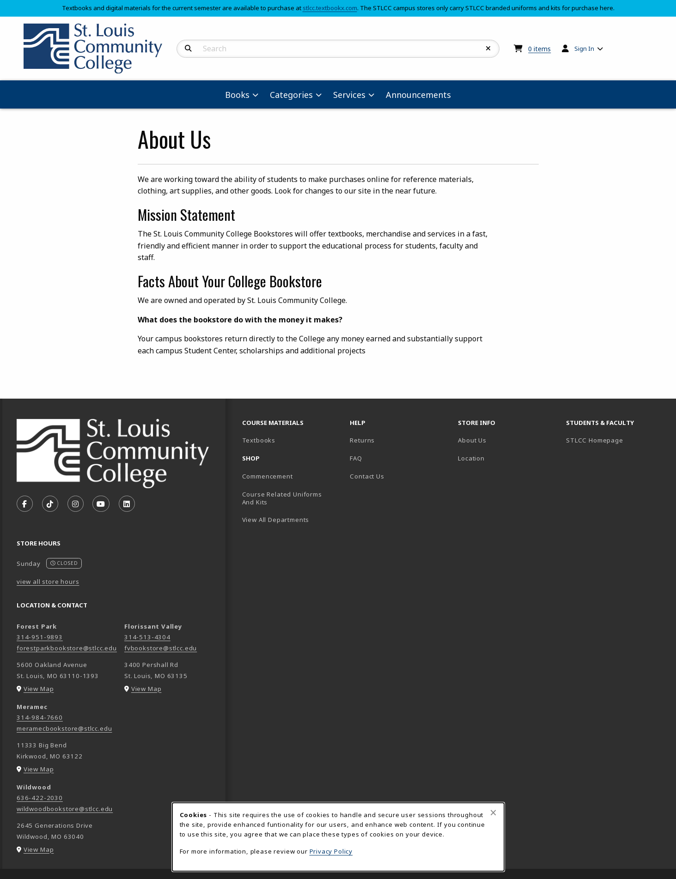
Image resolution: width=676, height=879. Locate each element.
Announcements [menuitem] (418, 94)
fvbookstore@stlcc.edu (160, 648)
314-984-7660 (40, 717)
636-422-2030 (40, 798)
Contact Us (367, 476)
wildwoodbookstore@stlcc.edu (65, 809)
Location (471, 458)
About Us (472, 440)
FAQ (356, 458)
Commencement (267, 476)
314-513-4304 (147, 637)
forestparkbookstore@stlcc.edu (67, 648)
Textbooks (291, 440)
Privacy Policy (331, 851)
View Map (39, 689)
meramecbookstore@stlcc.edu (64, 728)
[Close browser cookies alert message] (493, 812)
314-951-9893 (40, 637)
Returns (362, 440)
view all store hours (48, 581)
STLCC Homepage (616, 440)
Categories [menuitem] (291, 94)
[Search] (188, 48)
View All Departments (276, 519)
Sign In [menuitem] (584, 48)
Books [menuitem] (237, 94)
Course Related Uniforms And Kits (282, 498)
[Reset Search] (488, 48)
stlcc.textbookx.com (330, 8)
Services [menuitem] (349, 94)
